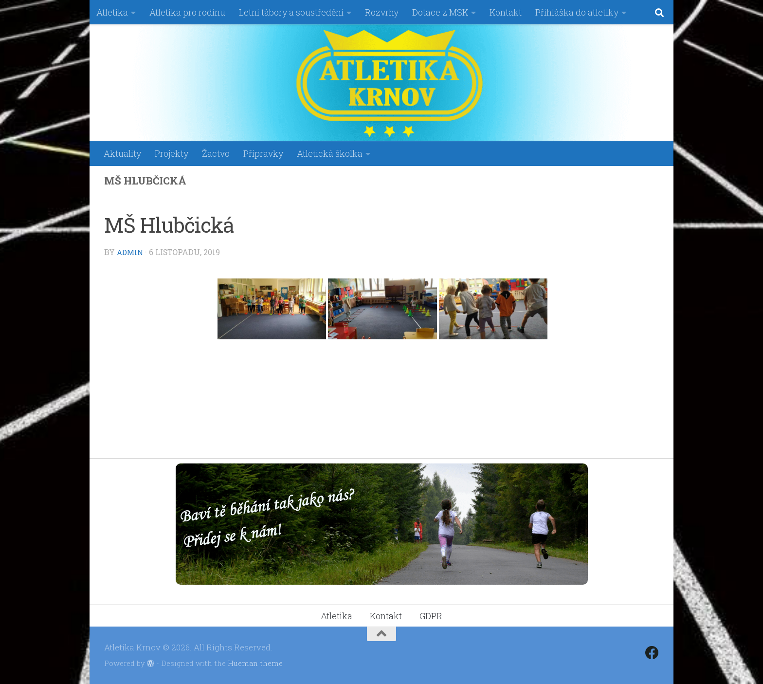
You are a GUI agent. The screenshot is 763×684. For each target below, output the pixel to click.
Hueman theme (255, 663)
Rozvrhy (382, 12)
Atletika (112, 12)
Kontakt (506, 12)
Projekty (171, 153)
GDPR (430, 616)
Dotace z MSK (440, 12)
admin (131, 252)
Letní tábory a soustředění (291, 12)
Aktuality (122, 153)
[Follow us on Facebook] (652, 653)
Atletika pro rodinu (187, 12)
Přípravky (263, 153)
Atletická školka (330, 153)
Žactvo (216, 153)
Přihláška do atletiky (576, 12)
